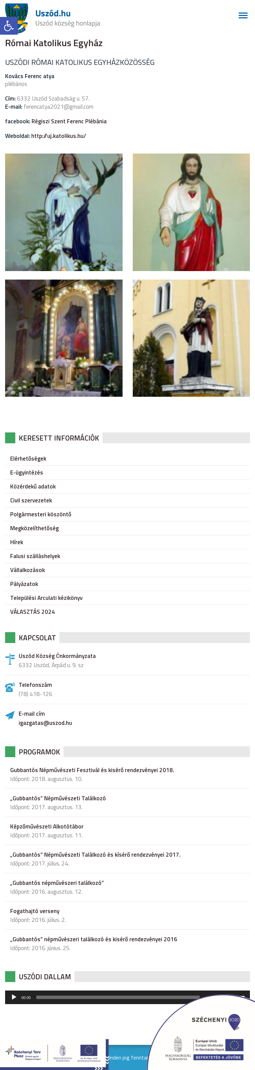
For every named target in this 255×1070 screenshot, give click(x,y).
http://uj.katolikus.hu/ (58, 135)
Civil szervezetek (31, 500)
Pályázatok (24, 583)
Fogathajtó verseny (34, 911)
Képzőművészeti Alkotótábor (47, 826)
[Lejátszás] (14, 997)
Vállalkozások (27, 570)
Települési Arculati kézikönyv (46, 597)
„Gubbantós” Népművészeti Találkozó (58, 798)
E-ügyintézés (26, 472)
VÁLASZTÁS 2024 (32, 611)
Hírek (16, 542)
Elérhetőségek (28, 458)
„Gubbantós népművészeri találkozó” (57, 882)
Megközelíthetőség (34, 528)
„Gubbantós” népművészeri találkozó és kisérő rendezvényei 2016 (93, 939)
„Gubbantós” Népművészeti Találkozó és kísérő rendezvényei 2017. (95, 854)
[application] (127, 997)
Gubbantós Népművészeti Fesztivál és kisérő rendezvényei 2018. (92, 770)
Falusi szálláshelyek (35, 556)
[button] (9, 26)
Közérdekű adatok (33, 486)
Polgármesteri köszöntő (40, 514)
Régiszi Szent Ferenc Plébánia (69, 121)
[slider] (118, 997)
